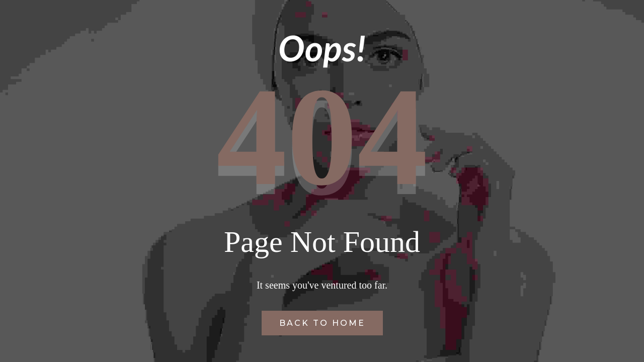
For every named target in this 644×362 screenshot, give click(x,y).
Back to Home (322, 323)
